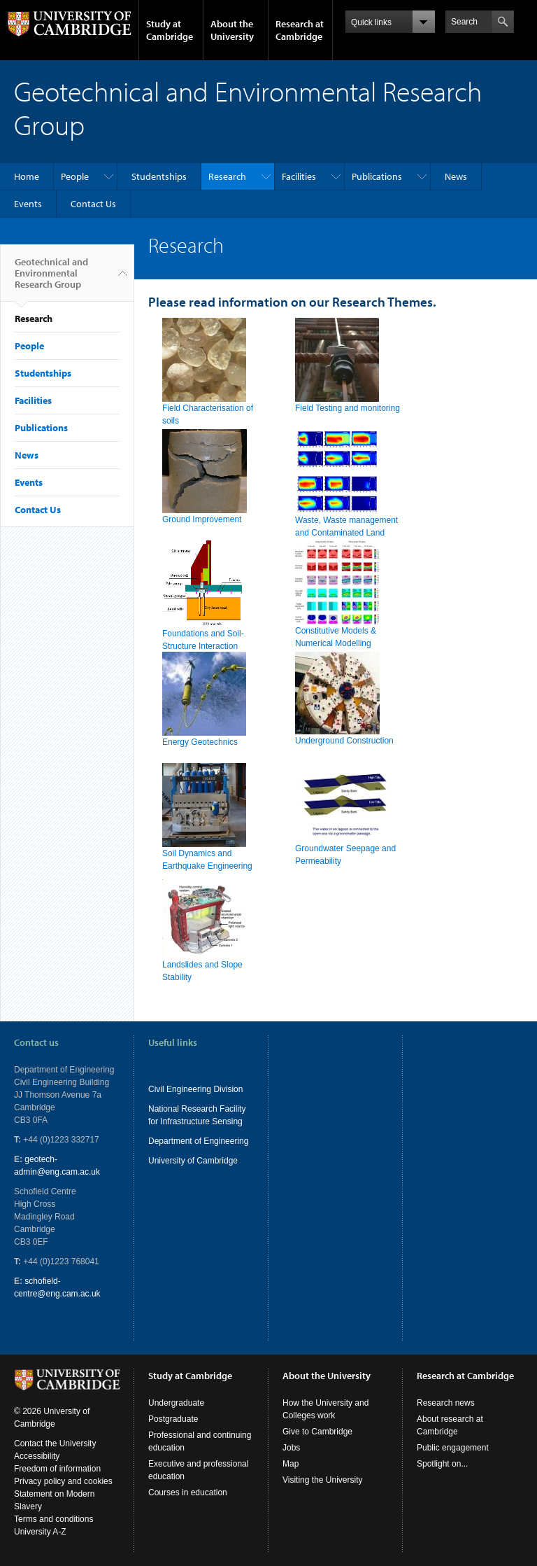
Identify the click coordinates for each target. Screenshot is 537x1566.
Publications (377, 176)
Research (227, 176)
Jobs (291, 1448)
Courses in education (187, 1492)
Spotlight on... (442, 1464)
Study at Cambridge (169, 30)
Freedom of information (57, 1469)
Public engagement (453, 1448)
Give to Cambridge (317, 1431)
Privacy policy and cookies (63, 1481)
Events (28, 203)
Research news (446, 1403)
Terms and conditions (53, 1519)
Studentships (159, 176)
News (456, 176)
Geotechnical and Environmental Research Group (51, 279)
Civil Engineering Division (195, 1089)
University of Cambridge (193, 1161)
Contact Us (93, 203)
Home (26, 176)
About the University (232, 30)
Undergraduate (176, 1403)
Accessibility (36, 1456)
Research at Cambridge (299, 30)
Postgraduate (173, 1419)
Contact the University (55, 1443)
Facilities (299, 176)
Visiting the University (322, 1480)
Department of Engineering (198, 1141)
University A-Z (40, 1532)
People (75, 176)
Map (290, 1464)
